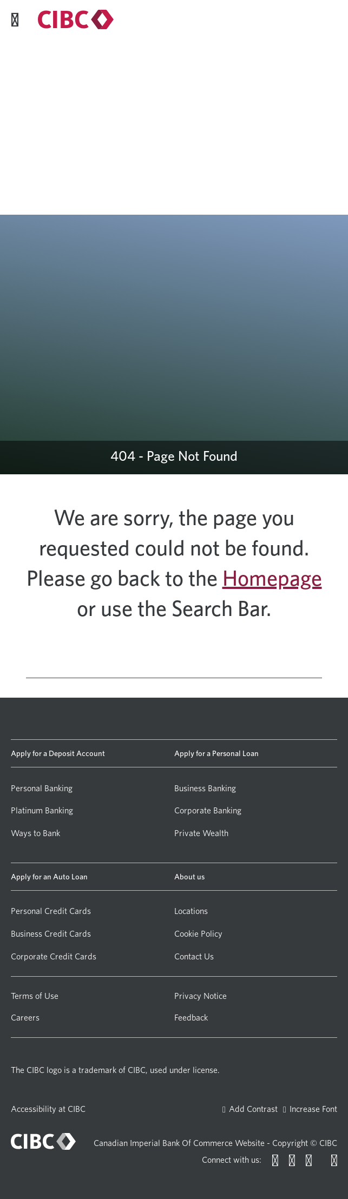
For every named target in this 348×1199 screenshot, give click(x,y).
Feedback (191, 1017)
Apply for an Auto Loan (49, 876)
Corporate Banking (207, 810)
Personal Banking (42, 788)
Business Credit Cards (51, 934)
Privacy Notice (200, 996)
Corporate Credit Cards (53, 956)
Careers (25, 1017)
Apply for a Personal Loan (216, 753)
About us (189, 876)
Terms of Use (34, 996)
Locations (191, 911)
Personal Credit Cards (51, 911)
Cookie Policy (198, 934)
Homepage (272, 578)
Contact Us (194, 956)
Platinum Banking (42, 810)
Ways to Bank (35, 833)
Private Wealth (201, 833)
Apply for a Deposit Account (58, 753)
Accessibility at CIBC (48, 1109)
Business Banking (205, 788)
